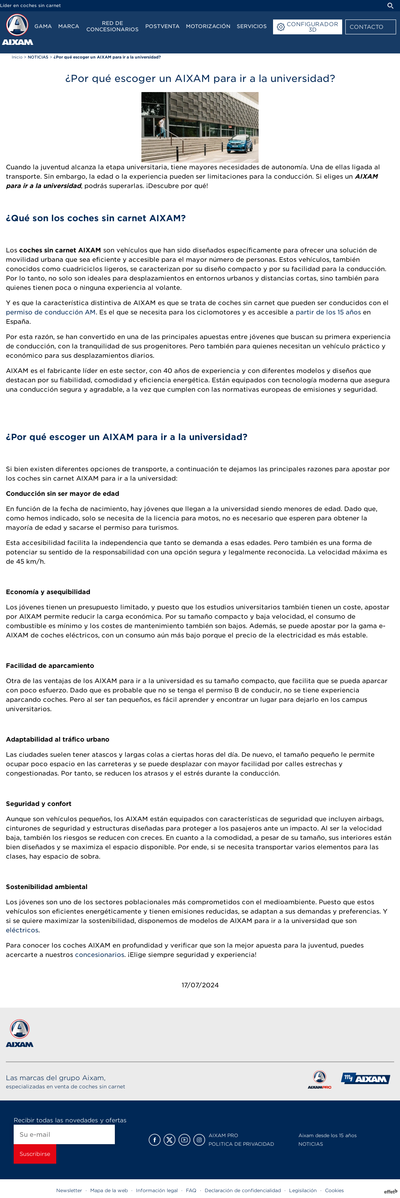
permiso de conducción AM (51, 312)
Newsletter (69, 1190)
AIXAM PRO (223, 1135)
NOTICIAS (310, 1144)
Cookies (334, 1190)
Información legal (157, 1190)
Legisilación (303, 1190)
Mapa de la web (109, 1190)
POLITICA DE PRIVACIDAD (241, 1144)
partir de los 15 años (328, 312)
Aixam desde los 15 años (327, 1135)
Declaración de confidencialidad (243, 1190)
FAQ (191, 1190)
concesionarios (99, 954)
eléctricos (22, 930)
